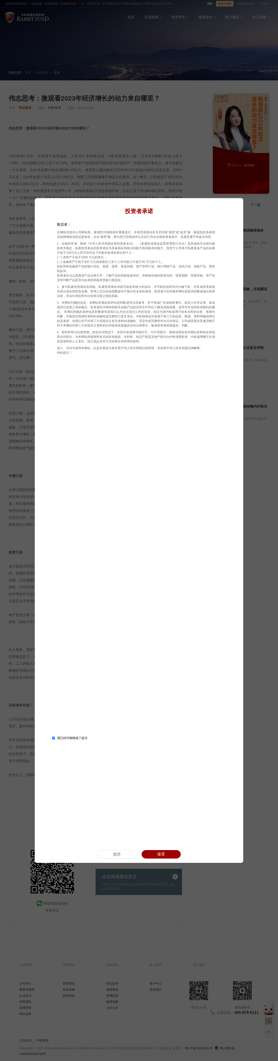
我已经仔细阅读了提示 (70, 738)
